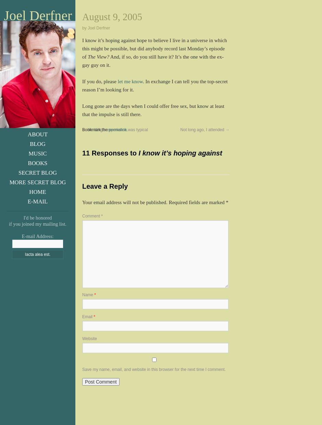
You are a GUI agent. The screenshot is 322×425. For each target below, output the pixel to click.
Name (89, 294)
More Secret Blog (38, 182)
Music (37, 153)
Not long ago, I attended (205, 129)
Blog (38, 144)
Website (89, 338)
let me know (130, 81)
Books (38, 163)
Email (88, 316)
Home (37, 192)
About (38, 134)
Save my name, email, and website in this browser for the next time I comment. (154, 369)
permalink (117, 129)
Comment (92, 216)
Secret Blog (37, 173)
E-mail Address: (37, 236)
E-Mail (38, 201)
